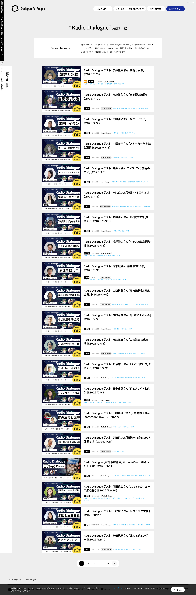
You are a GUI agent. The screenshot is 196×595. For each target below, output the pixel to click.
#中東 (114, 255)
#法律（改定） (140, 108)
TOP (9, 580)
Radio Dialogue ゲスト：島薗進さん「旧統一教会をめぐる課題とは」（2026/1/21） (117, 440)
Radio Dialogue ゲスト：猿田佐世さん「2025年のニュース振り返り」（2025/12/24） (117, 488)
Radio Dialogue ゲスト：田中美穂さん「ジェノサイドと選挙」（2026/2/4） (117, 391)
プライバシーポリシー (115, 588)
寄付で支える (174, 8)
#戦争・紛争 (92, 84)
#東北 (115, 280)
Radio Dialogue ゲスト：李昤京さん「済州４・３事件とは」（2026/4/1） (117, 195)
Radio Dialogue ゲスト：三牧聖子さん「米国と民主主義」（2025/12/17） (117, 513)
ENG (188, 3)
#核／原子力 (108, 280)
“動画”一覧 (18, 580)
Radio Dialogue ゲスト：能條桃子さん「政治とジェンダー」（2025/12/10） (116, 538)
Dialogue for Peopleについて (128, 8)
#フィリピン (144, 182)
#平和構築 (124, 108)
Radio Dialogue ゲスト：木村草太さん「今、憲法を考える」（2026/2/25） (117, 317)
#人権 (115, 231)
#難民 (124, 476)
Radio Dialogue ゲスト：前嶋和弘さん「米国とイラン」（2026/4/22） (115, 121)
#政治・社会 (100, 84)
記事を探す (103, 8)
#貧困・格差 (104, 498)
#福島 (120, 280)
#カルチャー (136, 353)
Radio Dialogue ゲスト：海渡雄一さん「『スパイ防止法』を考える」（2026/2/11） (117, 366)
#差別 (85, 84)
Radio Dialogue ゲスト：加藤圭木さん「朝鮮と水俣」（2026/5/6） (114, 72)
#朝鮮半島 (121, 84)
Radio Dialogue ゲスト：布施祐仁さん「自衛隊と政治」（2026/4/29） (115, 97)
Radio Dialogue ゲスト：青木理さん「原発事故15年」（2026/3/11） (114, 268)
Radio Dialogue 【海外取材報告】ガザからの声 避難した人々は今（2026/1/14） (116, 464)
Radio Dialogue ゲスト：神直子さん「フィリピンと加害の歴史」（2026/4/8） (117, 170)
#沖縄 (138, 498)
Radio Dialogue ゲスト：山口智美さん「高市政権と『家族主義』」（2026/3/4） (117, 293)
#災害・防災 (92, 280)
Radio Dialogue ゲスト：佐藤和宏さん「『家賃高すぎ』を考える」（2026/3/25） (116, 219)
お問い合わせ (155, 8)
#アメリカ (132, 133)
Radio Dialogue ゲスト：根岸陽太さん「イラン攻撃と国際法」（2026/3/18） (117, 244)
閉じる (179, 589)
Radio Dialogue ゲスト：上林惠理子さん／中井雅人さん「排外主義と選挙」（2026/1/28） (117, 415)
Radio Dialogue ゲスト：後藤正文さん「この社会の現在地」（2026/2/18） (116, 342)
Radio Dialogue (109, 82)
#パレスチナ (146, 476)
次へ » (114, 563)
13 (108, 564)
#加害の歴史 (108, 84)
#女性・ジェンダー (130, 304)
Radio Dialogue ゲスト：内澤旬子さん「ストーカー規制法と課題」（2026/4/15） (117, 146)
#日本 (115, 84)
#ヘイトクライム (97, 402)
